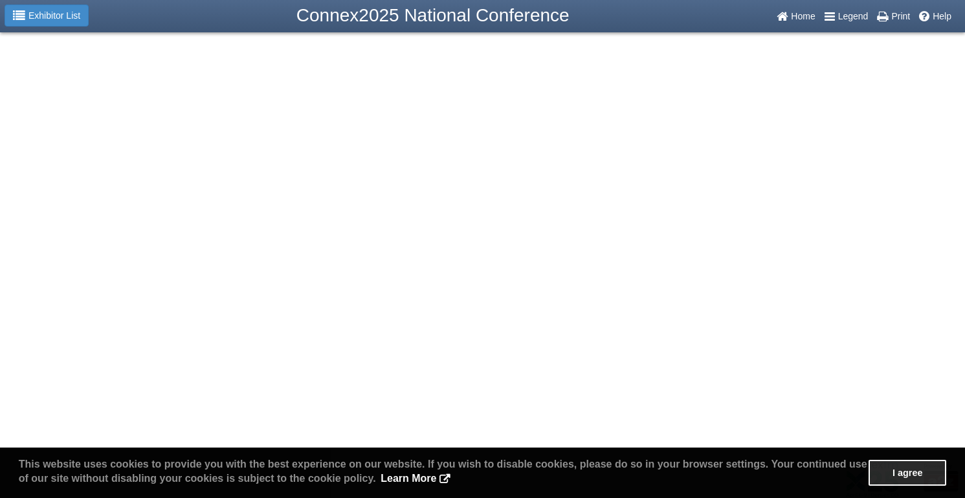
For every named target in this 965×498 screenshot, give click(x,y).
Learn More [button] (408, 478)
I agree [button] (907, 473)
